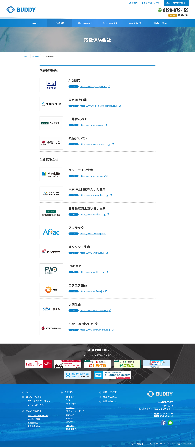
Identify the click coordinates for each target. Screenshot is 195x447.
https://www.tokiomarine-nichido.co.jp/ (99, 105)
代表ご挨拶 (71, 403)
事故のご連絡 (160, 23)
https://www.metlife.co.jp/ (93, 175)
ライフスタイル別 (36, 404)
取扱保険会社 (72, 429)
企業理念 (70, 407)
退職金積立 (33, 422)
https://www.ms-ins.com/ (92, 124)
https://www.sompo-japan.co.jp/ (95, 144)
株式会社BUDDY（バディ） (146, 444)
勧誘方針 (134, 3)
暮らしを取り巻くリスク (39, 401)
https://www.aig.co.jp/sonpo (93, 86)
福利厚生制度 (34, 419)
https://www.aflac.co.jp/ (91, 233)
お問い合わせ (179, 2)
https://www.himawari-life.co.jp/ (95, 329)
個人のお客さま (85, 23)
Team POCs (189, 444)
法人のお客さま (110, 23)
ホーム (29, 392)
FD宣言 (69, 418)
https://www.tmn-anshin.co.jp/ (94, 195)
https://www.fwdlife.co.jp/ (92, 271)
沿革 (68, 400)
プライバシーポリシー (152, 3)
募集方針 (70, 421)
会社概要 (70, 396)
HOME (35, 23)
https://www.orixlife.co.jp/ (92, 252)
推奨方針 (70, 425)
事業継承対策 (34, 426)
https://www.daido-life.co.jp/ (94, 310)
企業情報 (60, 23)
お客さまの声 (135, 23)
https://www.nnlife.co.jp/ (92, 291)
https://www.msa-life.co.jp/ (93, 214)
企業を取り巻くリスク (38, 415)
